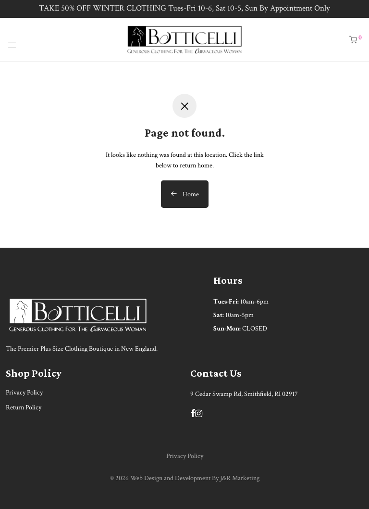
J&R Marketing (239, 478)
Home (185, 194)
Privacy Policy (24, 392)
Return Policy (23, 407)
